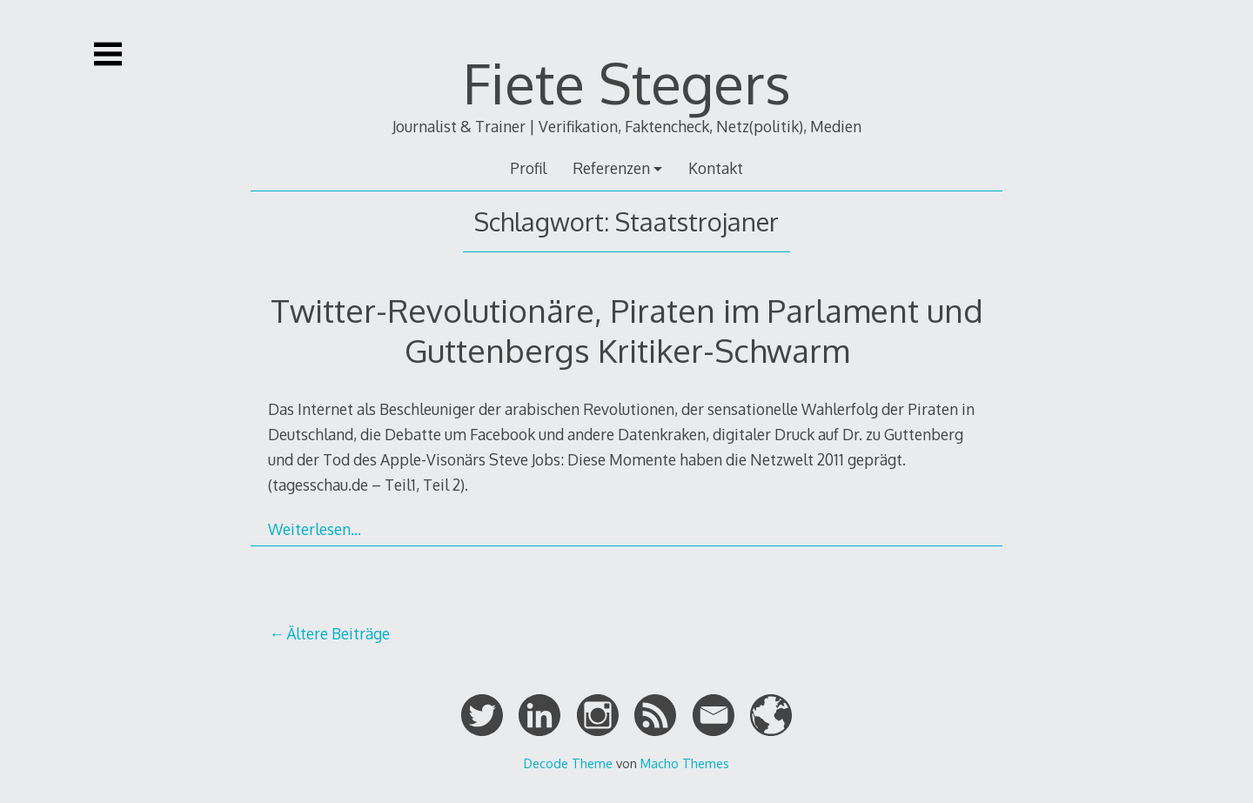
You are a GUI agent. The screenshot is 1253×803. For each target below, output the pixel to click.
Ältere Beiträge (338, 633)
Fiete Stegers (627, 82)
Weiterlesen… (314, 529)
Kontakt (715, 167)
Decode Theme (568, 763)
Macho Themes (684, 763)
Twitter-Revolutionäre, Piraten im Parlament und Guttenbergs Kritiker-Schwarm (627, 330)
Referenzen (611, 167)
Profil (528, 167)
